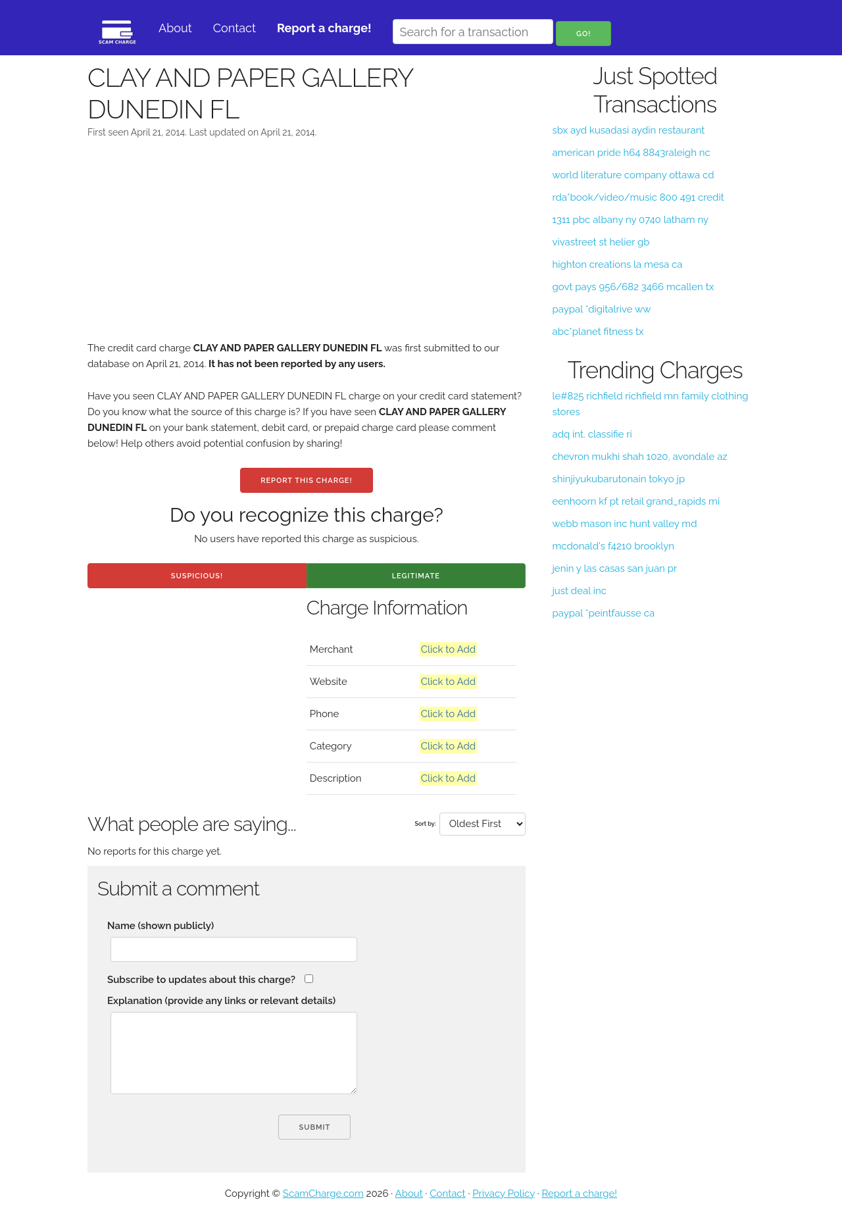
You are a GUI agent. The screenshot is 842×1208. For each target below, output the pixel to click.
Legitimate (416, 576)
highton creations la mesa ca (617, 264)
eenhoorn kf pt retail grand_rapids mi (636, 501)
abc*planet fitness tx (597, 332)
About (175, 28)
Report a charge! (579, 1193)
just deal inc (579, 591)
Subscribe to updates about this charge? (201, 980)
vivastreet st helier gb (600, 242)
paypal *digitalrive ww (601, 309)
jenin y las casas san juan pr (614, 568)
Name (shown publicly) (160, 926)
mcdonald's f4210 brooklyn (613, 546)
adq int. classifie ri (592, 434)
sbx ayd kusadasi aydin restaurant (628, 130)
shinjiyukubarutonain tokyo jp (618, 479)
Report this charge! (306, 480)
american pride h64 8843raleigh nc (631, 153)
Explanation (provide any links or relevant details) (221, 1001)
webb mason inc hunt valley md (624, 524)
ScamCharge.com (323, 1193)
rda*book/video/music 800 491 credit (638, 197)
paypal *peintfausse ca (603, 613)
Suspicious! (197, 576)
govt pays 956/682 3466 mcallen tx (633, 287)
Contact (234, 28)
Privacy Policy (503, 1193)
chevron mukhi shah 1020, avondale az (639, 457)
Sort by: (425, 823)
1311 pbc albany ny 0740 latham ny (630, 220)
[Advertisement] (306, 248)
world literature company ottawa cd (633, 175)
